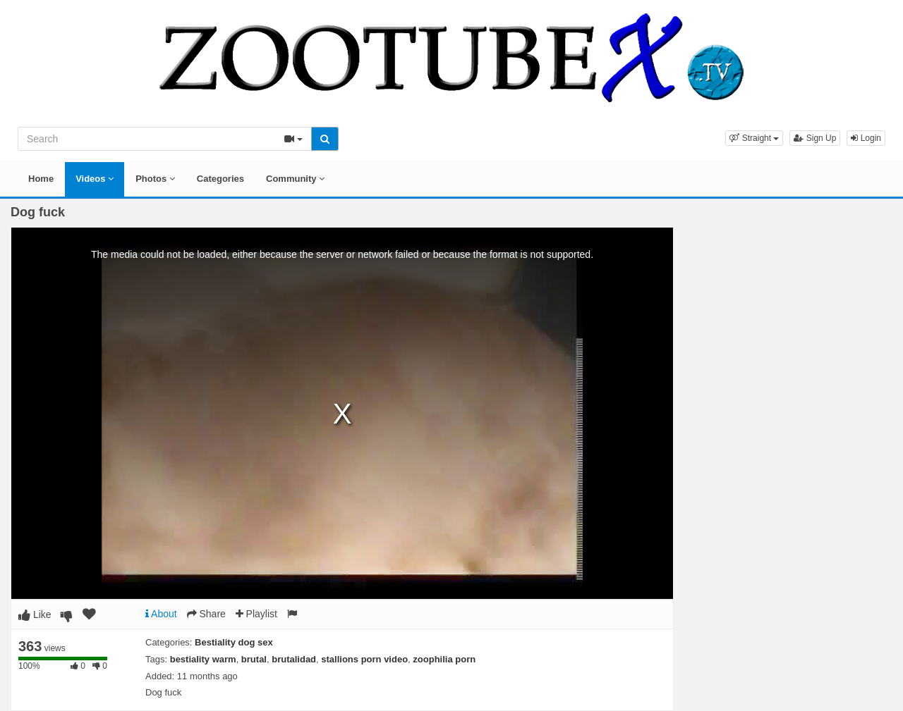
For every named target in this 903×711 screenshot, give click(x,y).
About (161, 613)
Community (295, 178)
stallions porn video (364, 659)
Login (866, 138)
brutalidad (294, 659)
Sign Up (815, 138)
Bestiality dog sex (234, 642)
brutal (254, 659)
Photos (155, 178)
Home (41, 178)
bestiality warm (203, 659)
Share (206, 613)
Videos (94, 178)
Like (34, 614)
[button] (754, 138)
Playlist (256, 613)
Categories (220, 178)
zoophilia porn (444, 659)
